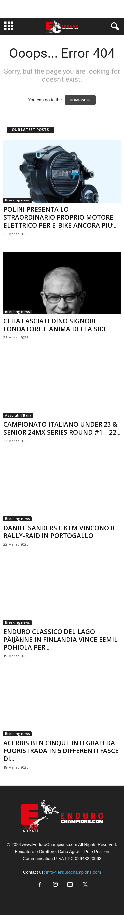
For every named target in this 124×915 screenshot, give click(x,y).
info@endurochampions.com (73, 872)
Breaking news (17, 200)
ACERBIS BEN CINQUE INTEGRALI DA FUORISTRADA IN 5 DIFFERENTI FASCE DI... (61, 751)
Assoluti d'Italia (18, 415)
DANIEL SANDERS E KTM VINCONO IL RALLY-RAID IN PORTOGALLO (59, 532)
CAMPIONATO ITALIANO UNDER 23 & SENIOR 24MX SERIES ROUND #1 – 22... (61, 428)
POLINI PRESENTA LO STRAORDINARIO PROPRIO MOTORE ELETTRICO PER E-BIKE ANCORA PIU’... (60, 217)
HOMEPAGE (80, 100)
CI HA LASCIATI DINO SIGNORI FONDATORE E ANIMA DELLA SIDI (54, 325)
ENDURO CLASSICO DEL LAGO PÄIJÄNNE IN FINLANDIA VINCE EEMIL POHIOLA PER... (60, 639)
